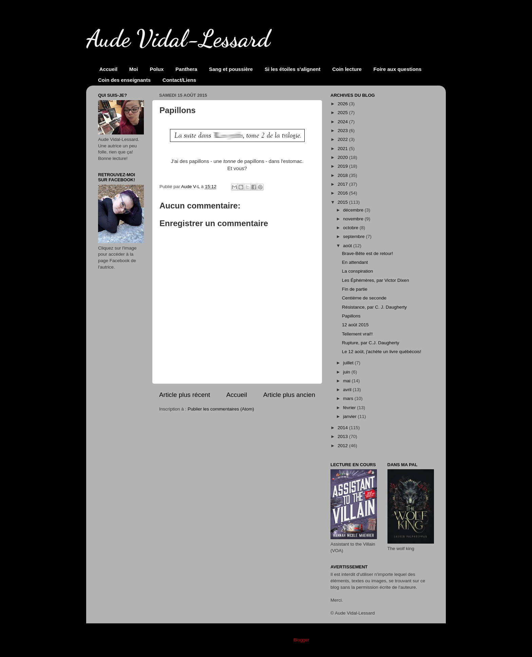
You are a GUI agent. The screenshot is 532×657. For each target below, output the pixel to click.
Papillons (351, 315)
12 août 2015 (355, 324)
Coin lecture (347, 69)
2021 (343, 148)
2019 (343, 166)
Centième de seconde (364, 297)
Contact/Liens (179, 80)
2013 (343, 436)
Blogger (301, 639)
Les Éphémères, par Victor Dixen (375, 280)
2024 (343, 121)
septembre (354, 236)
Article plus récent (184, 394)
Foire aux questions (398, 69)
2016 (343, 193)
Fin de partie (354, 289)
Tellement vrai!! (357, 333)
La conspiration (357, 271)
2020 (343, 157)
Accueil (108, 69)
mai (347, 380)
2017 (343, 184)
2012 (343, 445)
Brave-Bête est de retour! (367, 253)
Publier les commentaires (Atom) (221, 409)
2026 (343, 103)
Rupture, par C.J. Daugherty (370, 342)
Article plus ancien (289, 394)
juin (347, 372)
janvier (350, 416)
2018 (343, 175)
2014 (343, 427)
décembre (354, 210)
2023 (343, 130)
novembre (354, 218)
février (350, 407)
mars (349, 398)
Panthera (186, 69)
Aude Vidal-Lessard (178, 38)
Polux (157, 69)
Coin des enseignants (124, 80)
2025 (343, 112)
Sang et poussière (231, 69)
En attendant (355, 262)
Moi (133, 69)
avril (348, 389)
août (348, 245)
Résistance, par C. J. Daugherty (374, 307)
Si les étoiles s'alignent (292, 69)
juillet (349, 362)
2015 (343, 202)
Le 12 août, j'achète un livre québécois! (381, 351)
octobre (351, 227)
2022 (343, 139)
